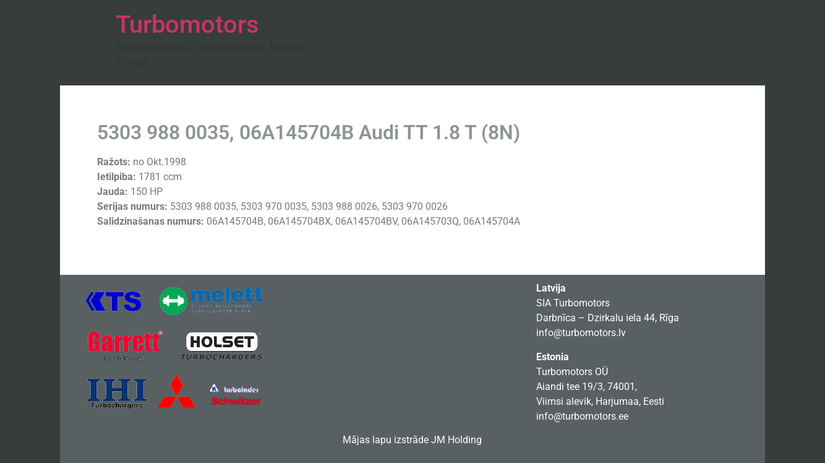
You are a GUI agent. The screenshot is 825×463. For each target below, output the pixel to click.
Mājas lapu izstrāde (386, 440)
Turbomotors (187, 24)
